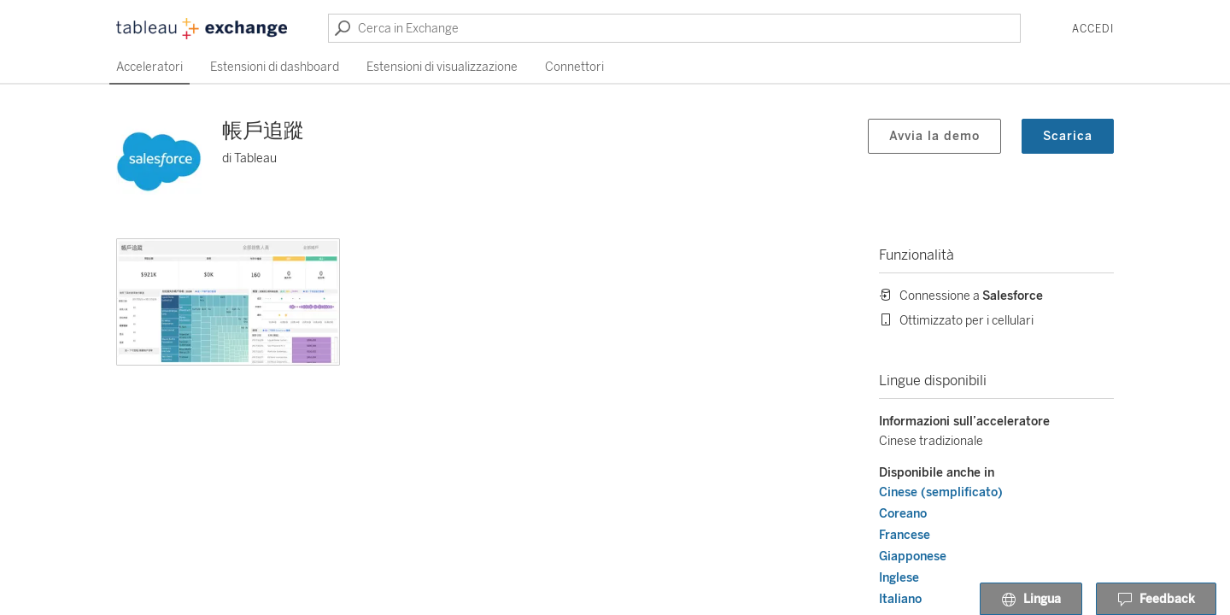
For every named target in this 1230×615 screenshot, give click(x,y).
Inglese (899, 578)
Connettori (574, 67)
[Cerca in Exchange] (674, 28)
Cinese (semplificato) (941, 492)
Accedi (1093, 29)
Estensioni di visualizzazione (442, 67)
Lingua (1031, 599)
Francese (904, 535)
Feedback (1156, 599)
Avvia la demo (934, 136)
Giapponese (912, 556)
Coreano (903, 514)
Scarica (1067, 136)
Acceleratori (149, 67)
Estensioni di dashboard (274, 67)
